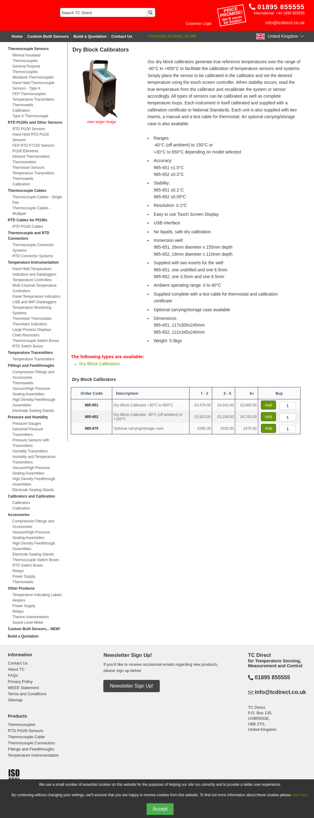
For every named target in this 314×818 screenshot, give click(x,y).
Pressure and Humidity (28, 417)
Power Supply (24, 576)
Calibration (21, 110)
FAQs (13, 675)
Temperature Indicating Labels (37, 595)
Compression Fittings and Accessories (33, 375)
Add (268, 405)
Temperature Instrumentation (33, 262)
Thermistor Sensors (29, 167)
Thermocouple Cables (27, 190)
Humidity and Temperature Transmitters (34, 459)
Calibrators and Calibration (31, 496)
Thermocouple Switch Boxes (36, 341)
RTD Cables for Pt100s (28, 220)
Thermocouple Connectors (31, 743)
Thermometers (24, 162)
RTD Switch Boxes (28, 346)
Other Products (21, 588)
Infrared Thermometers (31, 156)
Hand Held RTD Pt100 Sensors (31, 137)
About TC (16, 669)
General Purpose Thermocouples (26, 69)
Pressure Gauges (27, 423)
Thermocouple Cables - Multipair (32, 211)
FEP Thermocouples (29, 94)
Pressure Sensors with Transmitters (31, 443)
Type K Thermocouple (30, 116)
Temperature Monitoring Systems (32, 310)
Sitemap (15, 700)
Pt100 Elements (26, 151)
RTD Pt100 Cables (28, 226)
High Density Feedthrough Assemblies (34, 402)
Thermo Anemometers (31, 617)
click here (300, 795)
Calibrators (21, 503)
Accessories (19, 515)
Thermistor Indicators (30, 324)
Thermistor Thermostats (32, 318)
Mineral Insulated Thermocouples (26, 58)
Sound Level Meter (28, 622)
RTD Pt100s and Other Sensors (35, 122)
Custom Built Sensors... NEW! (34, 629)
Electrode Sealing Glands (33, 411)
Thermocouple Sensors (28, 49)
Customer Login (199, 23)
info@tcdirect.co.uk (285, 22)
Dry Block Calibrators (99, 363)
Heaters (19, 600)
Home (17, 36)
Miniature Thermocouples (33, 77)
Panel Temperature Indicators (37, 296)
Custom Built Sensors (48, 36)
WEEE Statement (23, 687)
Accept (160, 809)
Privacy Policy (20, 681)
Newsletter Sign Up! (131, 685)
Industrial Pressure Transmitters (28, 432)
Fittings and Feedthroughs (31, 365)
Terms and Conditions (27, 694)
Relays (18, 571)
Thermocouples (22, 724)
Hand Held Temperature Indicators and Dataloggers (34, 272)
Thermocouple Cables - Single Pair (37, 200)
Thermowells (23, 105)
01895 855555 (272, 677)
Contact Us (121, 36)
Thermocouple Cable (26, 737)
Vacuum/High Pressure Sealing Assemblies (31, 391)
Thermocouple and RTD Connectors (28, 236)
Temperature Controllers (32, 280)
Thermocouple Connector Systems (33, 248)
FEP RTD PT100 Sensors (34, 145)
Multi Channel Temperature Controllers (35, 288)
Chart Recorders (26, 335)
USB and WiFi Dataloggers (34, 302)
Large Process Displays (32, 330)
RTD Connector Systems (33, 256)
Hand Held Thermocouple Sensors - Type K (34, 86)
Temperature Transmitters (34, 99)
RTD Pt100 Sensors (29, 129)
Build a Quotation (90, 36)
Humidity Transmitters (30, 451)
